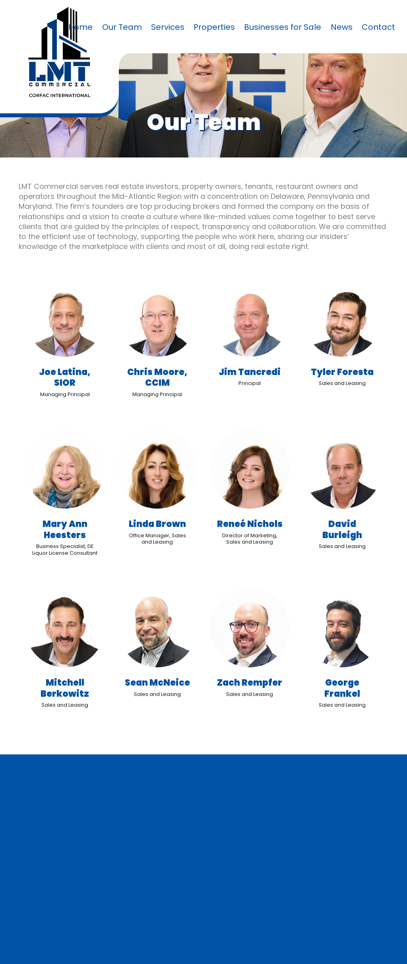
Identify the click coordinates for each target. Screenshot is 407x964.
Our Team (122, 27)
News (342, 27)
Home (80, 27)
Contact (378, 27)
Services (167, 27)
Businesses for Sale (282, 27)
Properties (214, 27)
